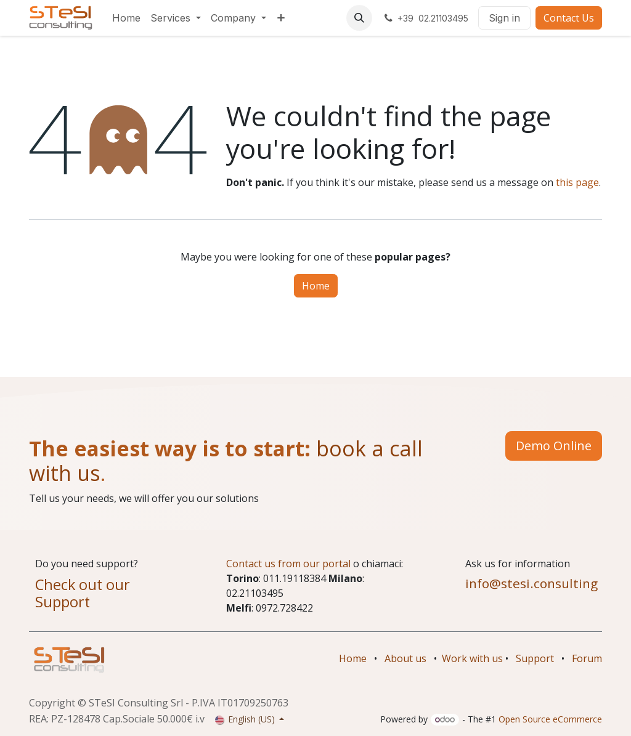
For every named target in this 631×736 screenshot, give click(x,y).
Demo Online (554, 445)
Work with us (472, 658)
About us (405, 658)
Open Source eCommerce (550, 719)
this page (577, 182)
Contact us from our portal (288, 563)
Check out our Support (82, 593)
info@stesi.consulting (531, 583)
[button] (359, 18)
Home (316, 286)
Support (535, 658)
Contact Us (568, 18)
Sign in (504, 18)
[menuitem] (126, 18)
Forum (587, 658)
